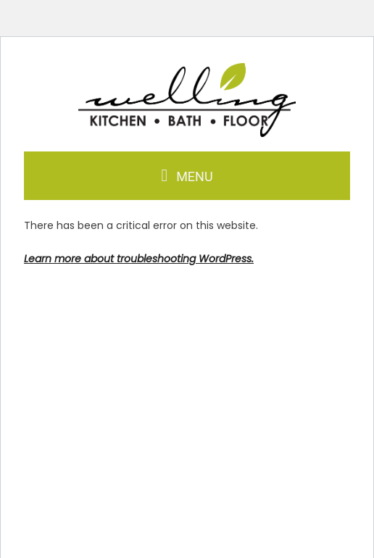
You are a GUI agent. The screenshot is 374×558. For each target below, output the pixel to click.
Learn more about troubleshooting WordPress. (139, 258)
